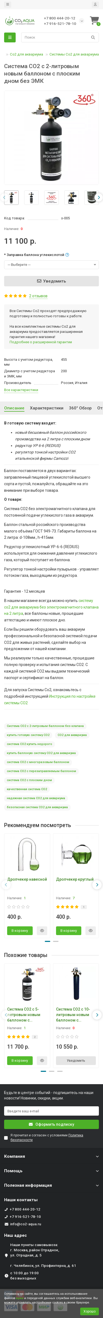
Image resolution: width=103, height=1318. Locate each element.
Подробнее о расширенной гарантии (41, 342)
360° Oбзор (80, 408)
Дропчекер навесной (27, 879)
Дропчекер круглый (75, 879)
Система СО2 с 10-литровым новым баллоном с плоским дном (73, 1015)
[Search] (60, 37)
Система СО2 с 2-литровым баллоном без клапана (45, 726)
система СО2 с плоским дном (29, 780)
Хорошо (89, 1311)
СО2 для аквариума (72, 735)
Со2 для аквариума (26, 54)
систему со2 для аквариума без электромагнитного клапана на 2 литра (51, 607)
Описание (14, 408)
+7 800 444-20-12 (25, 1209)
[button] (47, 941)
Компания (51, 1156)
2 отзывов (38, 296)
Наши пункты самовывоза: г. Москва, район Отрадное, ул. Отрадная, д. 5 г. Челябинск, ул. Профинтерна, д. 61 (43, 1255)
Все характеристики (21, 390)
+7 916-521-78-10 (25, 1217)
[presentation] (4, 197)
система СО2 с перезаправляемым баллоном (41, 771)
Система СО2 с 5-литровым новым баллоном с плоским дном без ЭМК (24, 1015)
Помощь (51, 1170)
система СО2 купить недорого (29, 744)
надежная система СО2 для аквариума (36, 798)
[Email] (51, 1111)
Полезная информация (51, 1185)
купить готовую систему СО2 (28, 735)
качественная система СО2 (27, 789)
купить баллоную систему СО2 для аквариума (41, 753)
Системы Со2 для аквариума (74, 54)
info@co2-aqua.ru (25, 1224)
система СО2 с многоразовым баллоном (38, 762)
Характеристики (46, 408)
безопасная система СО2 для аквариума (37, 807)
